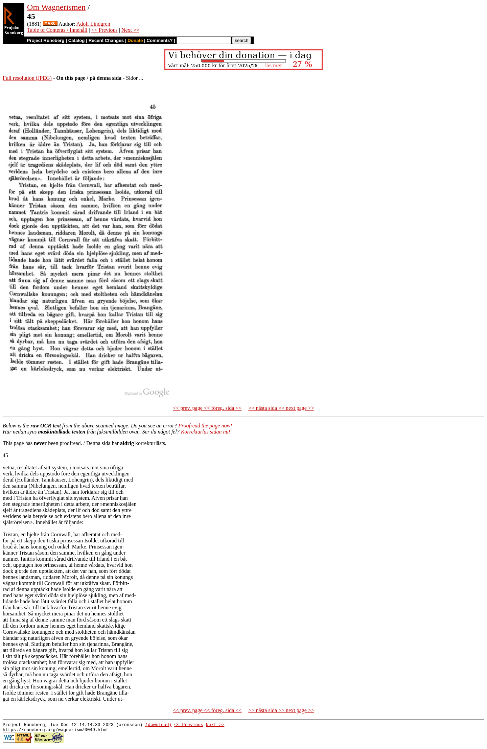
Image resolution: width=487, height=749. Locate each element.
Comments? (160, 40)
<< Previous (104, 30)
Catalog (76, 40)
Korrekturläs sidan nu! (205, 432)
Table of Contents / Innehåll (57, 30)
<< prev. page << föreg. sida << (207, 408)
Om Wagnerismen (56, 7)
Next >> (130, 30)
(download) (158, 725)
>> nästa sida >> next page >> (281, 408)
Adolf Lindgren (93, 24)
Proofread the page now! (205, 425)
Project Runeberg (45, 40)
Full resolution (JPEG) (27, 78)
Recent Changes (106, 40)
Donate (135, 40)
